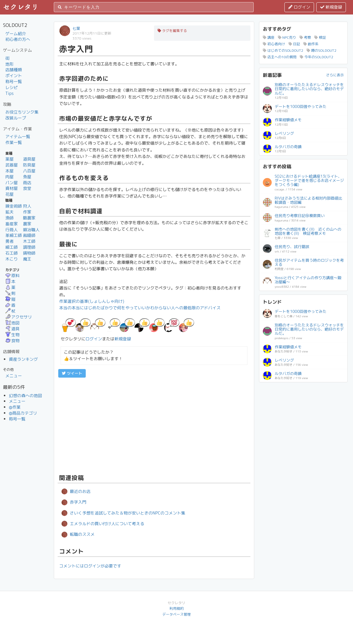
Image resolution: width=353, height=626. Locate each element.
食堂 (27, 188)
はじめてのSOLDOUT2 (283, 50)
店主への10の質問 (280, 56)
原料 (12, 275)
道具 (12, 328)
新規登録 (331, 7)
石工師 (11, 253)
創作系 (310, 43)
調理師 (29, 247)
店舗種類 (13, 69)
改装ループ (15, 118)
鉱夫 (9, 212)
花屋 (9, 194)
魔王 (27, 259)
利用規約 (176, 608)
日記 (294, 43)
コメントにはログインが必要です (90, 566)
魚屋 (27, 176)
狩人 (27, 206)
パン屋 (11, 182)
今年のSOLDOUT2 (316, 56)
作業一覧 (13, 142)
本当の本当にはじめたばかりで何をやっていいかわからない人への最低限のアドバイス (140, 307)
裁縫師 (29, 235)
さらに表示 (335, 74)
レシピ (11, 87)
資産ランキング (23, 359)
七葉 (76, 28)
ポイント (13, 75)
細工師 (11, 247)
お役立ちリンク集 (21, 112)
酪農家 (29, 218)
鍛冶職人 (31, 229)
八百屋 (29, 171)
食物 (12, 340)
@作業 (15, 407)
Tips (9, 93)
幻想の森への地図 (25, 395)
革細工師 (13, 235)
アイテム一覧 (17, 136)
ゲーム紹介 (15, 33)
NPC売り (287, 37)
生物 (12, 334)
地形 (9, 64)
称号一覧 (13, 81)
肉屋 (9, 176)
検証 (320, 37)
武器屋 (11, 165)
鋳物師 (29, 253)
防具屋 (29, 165)
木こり (11, 259)
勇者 (9, 241)
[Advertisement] (154, 425)
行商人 (11, 229)
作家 (27, 212)
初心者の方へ (17, 39)
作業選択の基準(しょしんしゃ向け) (91, 301)
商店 (27, 182)
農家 (27, 224)
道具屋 (29, 159)
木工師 (29, 241)
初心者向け (274, 43)
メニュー (13, 375)
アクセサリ (18, 317)
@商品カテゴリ (23, 413)
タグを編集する (172, 30)
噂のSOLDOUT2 (321, 50)
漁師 (9, 218)
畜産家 (11, 224)
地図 (12, 323)
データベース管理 (176, 614)
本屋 (9, 171)
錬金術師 (13, 206)
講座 (268, 37)
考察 (305, 37)
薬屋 (9, 159)
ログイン (299, 7)
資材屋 (11, 188)
